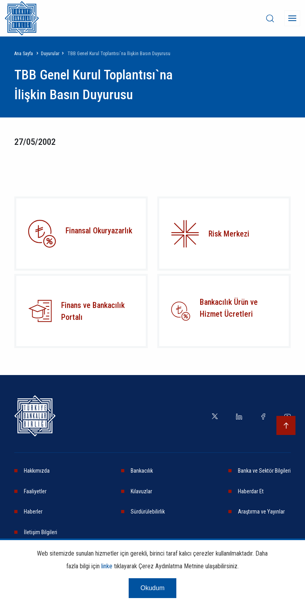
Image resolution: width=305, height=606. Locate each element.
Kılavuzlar (141, 491)
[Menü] (292, 18)
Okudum (152, 588)
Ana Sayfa (23, 53)
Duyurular (50, 53)
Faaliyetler (35, 491)
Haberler (33, 511)
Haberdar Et (251, 491)
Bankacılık (142, 470)
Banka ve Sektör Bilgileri (264, 470)
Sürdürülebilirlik (148, 511)
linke (106, 566)
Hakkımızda (37, 470)
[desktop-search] (270, 18)
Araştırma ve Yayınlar (261, 511)
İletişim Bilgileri (40, 532)
